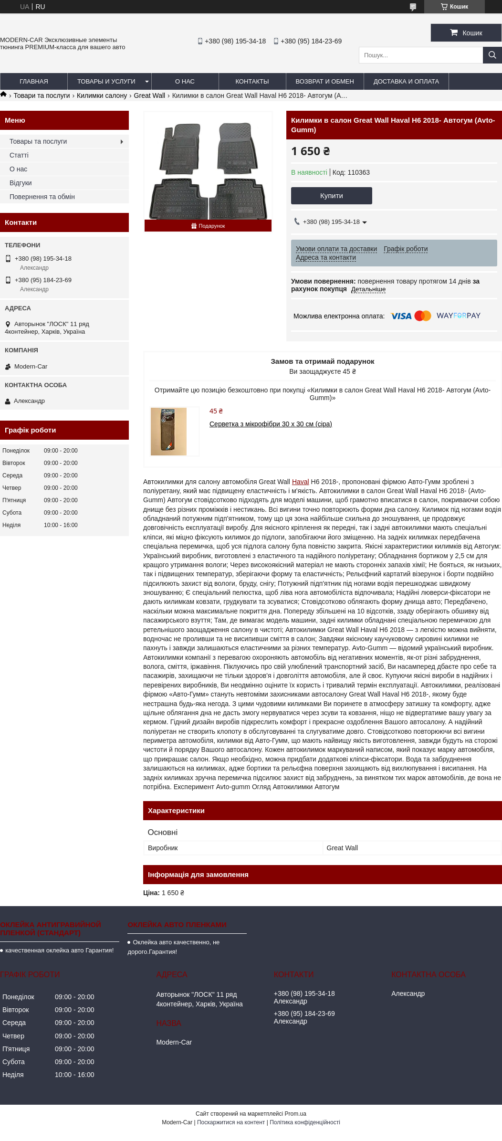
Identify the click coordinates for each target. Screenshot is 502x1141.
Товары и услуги (106, 81)
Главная (34, 81)
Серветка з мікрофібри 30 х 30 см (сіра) (270, 424)
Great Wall (150, 95)
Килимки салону (102, 95)
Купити (331, 195)
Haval (300, 482)
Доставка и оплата (406, 81)
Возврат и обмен (325, 81)
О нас (185, 81)
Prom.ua (295, 1113)
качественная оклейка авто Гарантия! (59, 950)
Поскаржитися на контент (231, 1122)
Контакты (252, 81)
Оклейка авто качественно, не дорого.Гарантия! (173, 947)
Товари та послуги (41, 95)
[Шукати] (492, 55)
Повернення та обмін (42, 197)
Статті (19, 155)
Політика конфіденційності (305, 1122)
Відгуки (21, 183)
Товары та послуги (38, 141)
